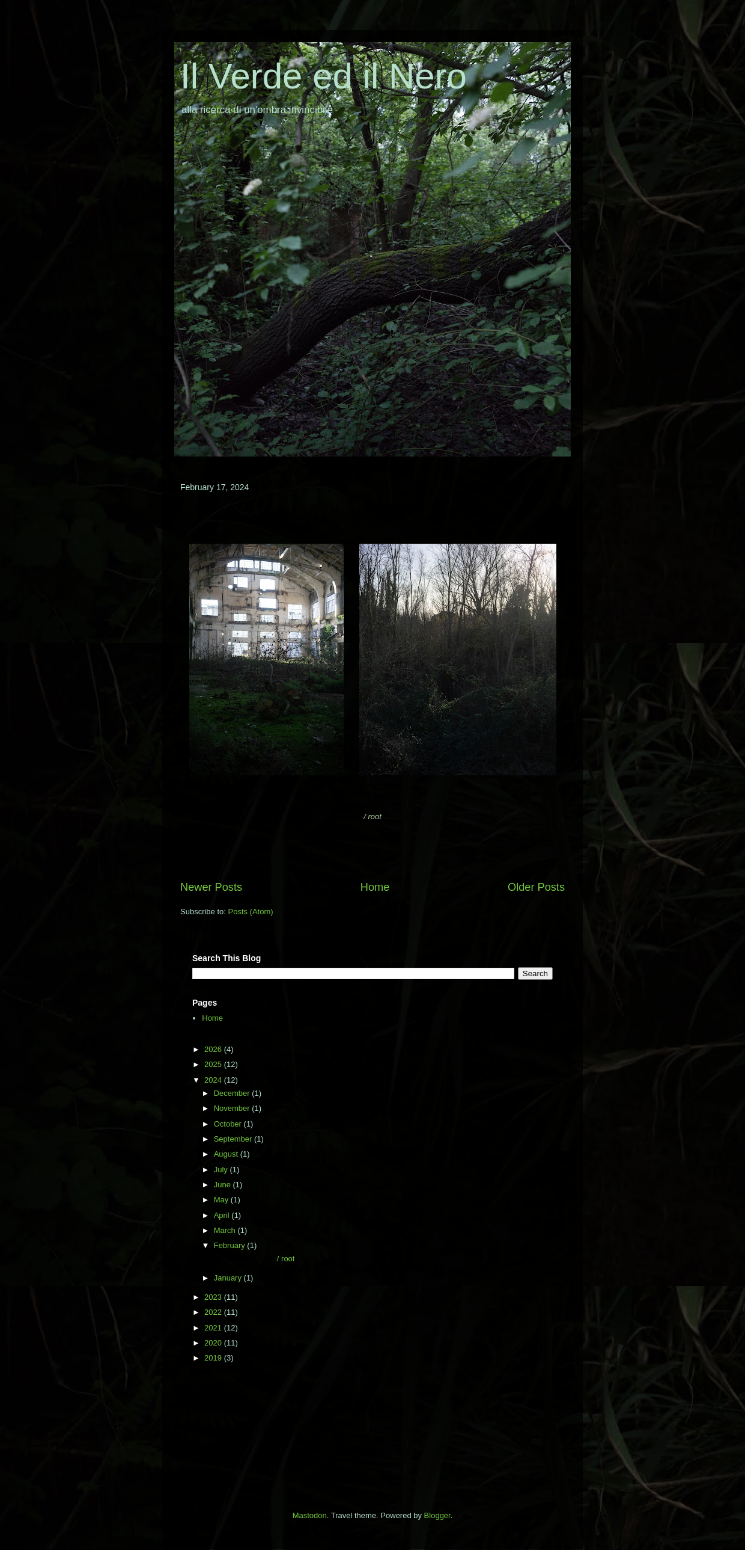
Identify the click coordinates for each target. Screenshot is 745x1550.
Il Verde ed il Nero (323, 76)
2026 (214, 1049)
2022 (214, 1312)
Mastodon (310, 1515)
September (234, 1138)
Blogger (437, 1515)
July (222, 1169)
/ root (252, 1258)
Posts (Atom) (250, 911)
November (233, 1108)
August (227, 1153)
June (223, 1184)
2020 (214, 1342)
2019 (214, 1357)
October (229, 1123)
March (226, 1230)
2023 (214, 1297)
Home (375, 887)
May (222, 1199)
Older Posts (536, 887)
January (229, 1277)
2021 (214, 1327)
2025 (214, 1064)
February (231, 1245)
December (233, 1093)
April (223, 1215)
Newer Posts (211, 887)
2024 (214, 1079)
